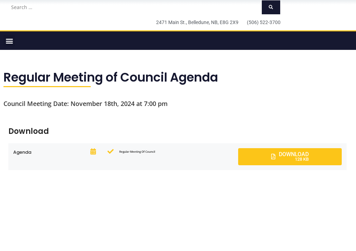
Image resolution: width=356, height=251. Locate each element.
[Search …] (134, 7)
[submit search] (271, 7)
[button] (9, 40)
